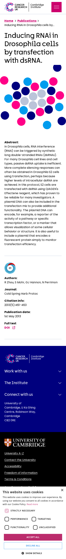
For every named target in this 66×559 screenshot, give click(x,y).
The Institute (16, 383)
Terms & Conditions (18, 479)
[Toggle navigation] (56, 7)
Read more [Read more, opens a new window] (32, 504)
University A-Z (14, 453)
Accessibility (12, 466)
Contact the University (20, 460)
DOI (9, 328)
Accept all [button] (33, 537)
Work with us (15, 371)
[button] (33, 553)
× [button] (62, 490)
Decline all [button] (33, 545)
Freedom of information (20, 473)
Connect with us (18, 394)
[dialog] (33, 522)
